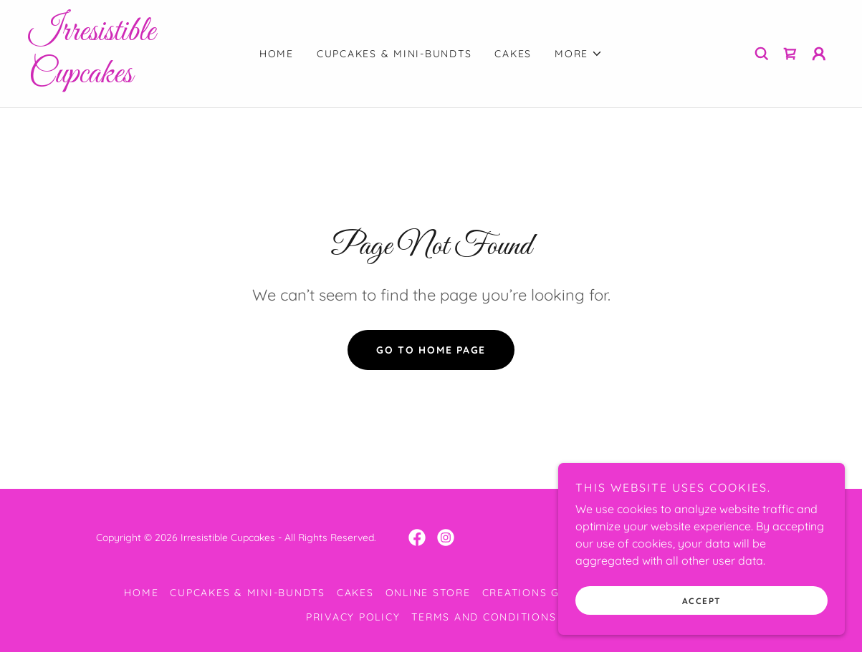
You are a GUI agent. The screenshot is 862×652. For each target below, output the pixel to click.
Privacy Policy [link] (353, 616)
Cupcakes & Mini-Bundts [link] (394, 53)
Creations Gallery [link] (542, 592)
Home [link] (276, 53)
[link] (129, 78)
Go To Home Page (431, 350)
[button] (579, 53)
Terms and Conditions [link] (483, 616)
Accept (702, 630)
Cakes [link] (513, 53)
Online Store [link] (428, 592)
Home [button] (141, 592)
